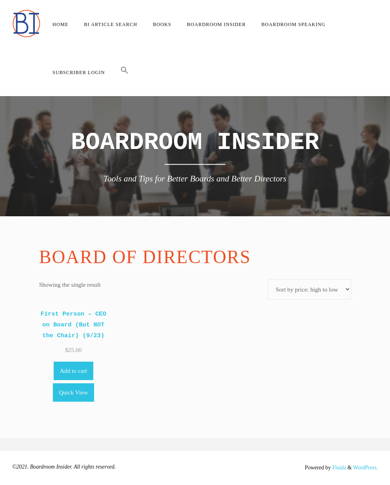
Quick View (73, 392)
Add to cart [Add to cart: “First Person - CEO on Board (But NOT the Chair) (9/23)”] (73, 370)
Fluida (338, 468)
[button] (125, 72)
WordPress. (365, 468)
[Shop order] (309, 289)
